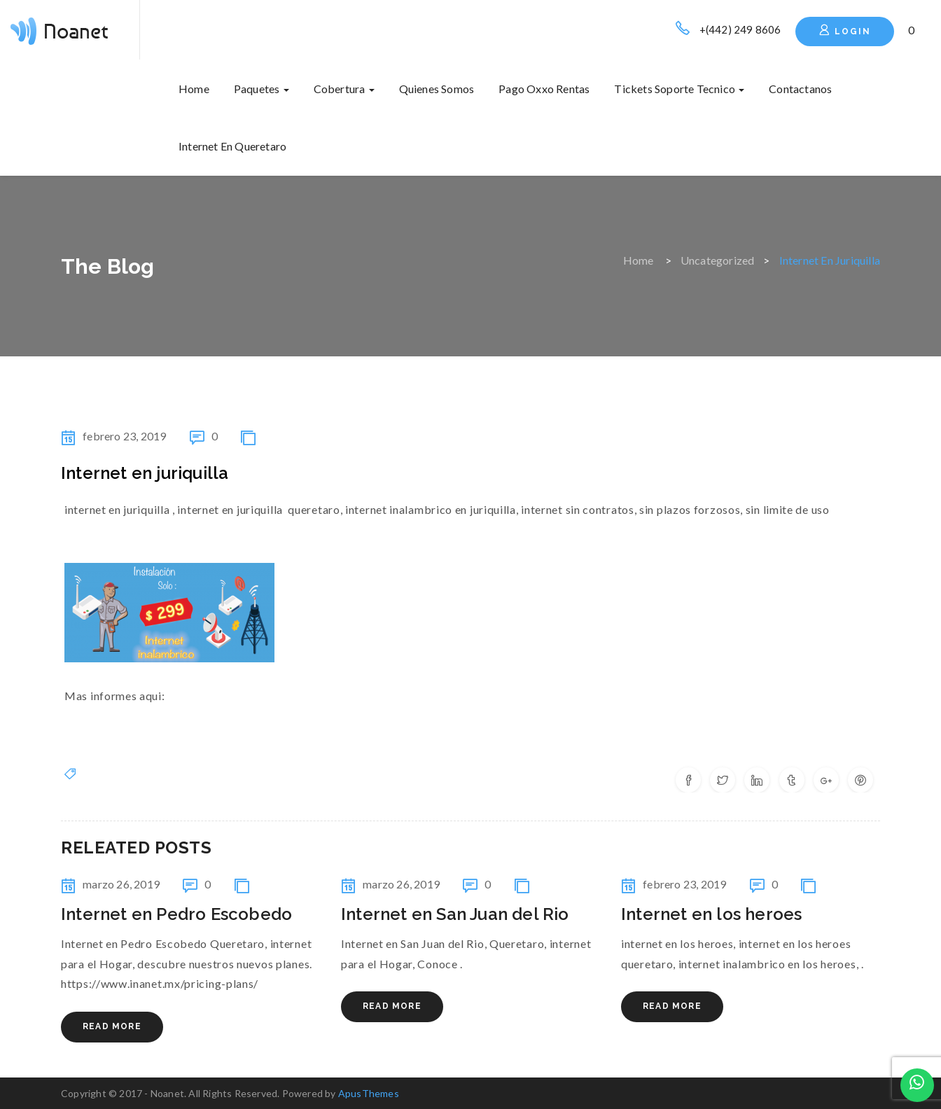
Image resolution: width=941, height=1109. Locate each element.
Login (844, 30)
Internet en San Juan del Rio (455, 914)
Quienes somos (437, 88)
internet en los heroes (711, 914)
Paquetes (261, 88)
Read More (112, 1026)
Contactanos (800, 88)
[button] (912, 29)
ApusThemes (368, 1093)
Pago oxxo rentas (544, 88)
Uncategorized (718, 260)
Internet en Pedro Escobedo (176, 914)
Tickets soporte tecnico (679, 88)
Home (194, 88)
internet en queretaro (232, 146)
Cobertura (344, 88)
